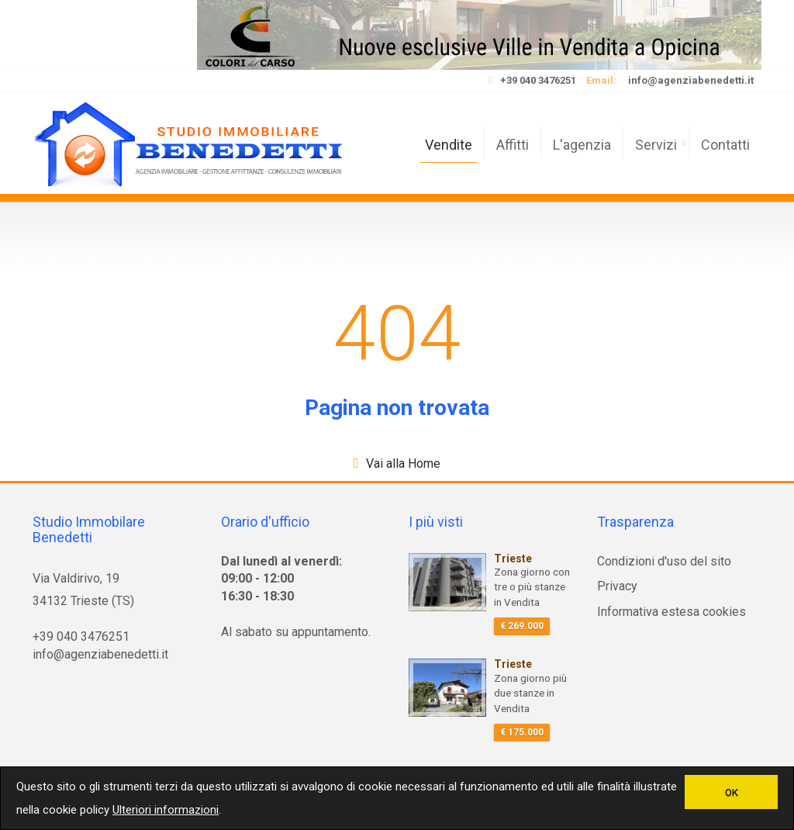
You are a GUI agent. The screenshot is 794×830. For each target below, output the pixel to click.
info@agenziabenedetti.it (691, 80)
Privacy (617, 586)
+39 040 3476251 (538, 80)
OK (731, 792)
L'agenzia (582, 145)
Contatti (725, 145)
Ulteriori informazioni (165, 810)
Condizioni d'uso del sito (664, 561)
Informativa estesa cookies (671, 611)
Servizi (656, 145)
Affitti (512, 145)
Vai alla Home (403, 463)
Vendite (448, 145)
